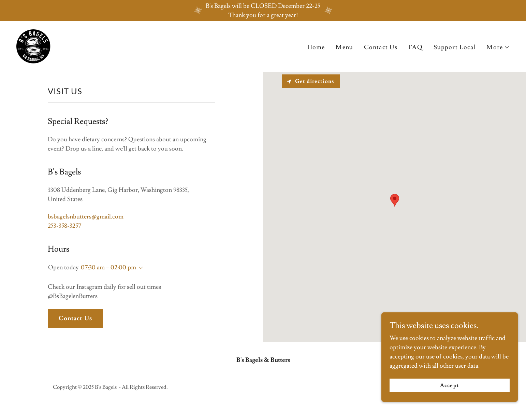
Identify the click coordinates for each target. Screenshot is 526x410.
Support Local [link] (455, 47)
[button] (498, 47)
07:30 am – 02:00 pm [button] (108, 267)
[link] (33, 45)
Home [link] (316, 47)
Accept (449, 385)
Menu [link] (344, 47)
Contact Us (75, 318)
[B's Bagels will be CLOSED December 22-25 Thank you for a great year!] (263, 10)
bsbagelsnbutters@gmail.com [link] (85, 217)
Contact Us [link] (380, 47)
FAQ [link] (415, 47)
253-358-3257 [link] (64, 226)
